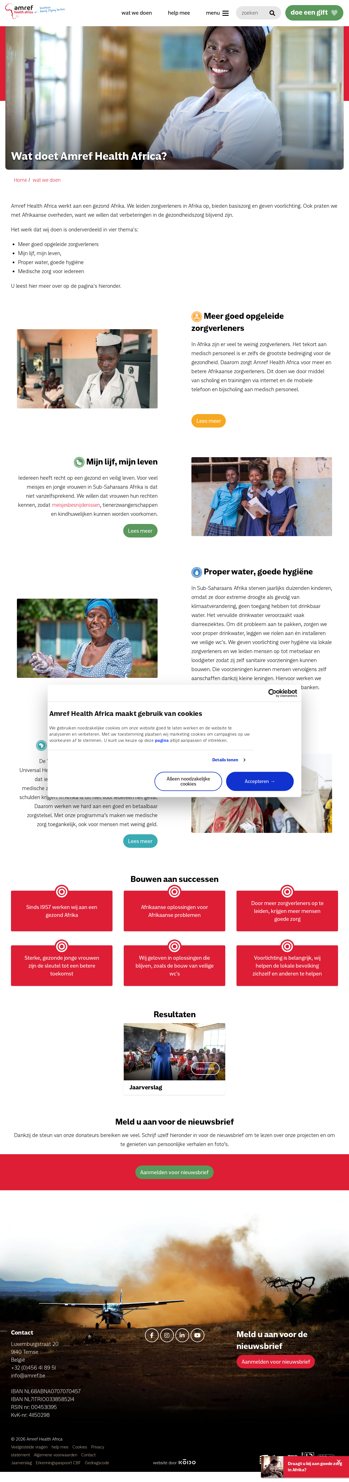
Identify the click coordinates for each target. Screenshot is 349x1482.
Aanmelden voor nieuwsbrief (174, 1182)
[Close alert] (336, 1461)
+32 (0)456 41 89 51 (33, 1377)
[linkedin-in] (182, 1346)
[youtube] (197, 1346)
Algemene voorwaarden (56, 1465)
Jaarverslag (22, 1473)
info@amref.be (28, 1385)
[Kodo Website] (187, 1473)
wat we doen (133, 12)
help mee (176, 12)
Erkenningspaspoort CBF (59, 1473)
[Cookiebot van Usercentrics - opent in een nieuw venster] (272, 693)
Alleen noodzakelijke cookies (188, 781)
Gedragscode (97, 1473)
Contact (88, 1465)
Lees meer (208, 420)
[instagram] (167, 1346)
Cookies (80, 1457)
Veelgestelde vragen (30, 1457)
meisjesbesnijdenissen (130, 504)
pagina (162, 740)
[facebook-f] (152, 1346)
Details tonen (225, 759)
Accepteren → (260, 781)
